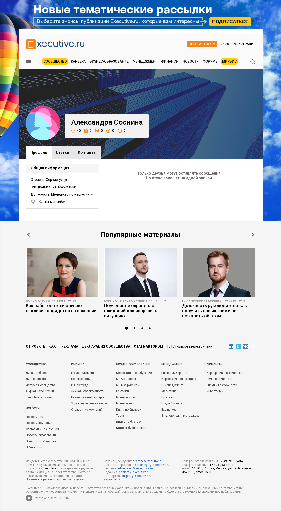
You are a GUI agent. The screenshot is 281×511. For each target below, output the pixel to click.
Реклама (69, 346)
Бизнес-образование (109, 61)
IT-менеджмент (172, 385)
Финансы (170, 61)
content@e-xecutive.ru (134, 472)
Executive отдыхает (39, 397)
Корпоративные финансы (224, 373)
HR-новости (34, 447)
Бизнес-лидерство (174, 373)
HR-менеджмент (82, 373)
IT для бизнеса (171, 403)
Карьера (78, 61)
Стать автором (202, 44)
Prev (28, 235)
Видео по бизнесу (129, 421)
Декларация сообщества (106, 346)
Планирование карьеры (202, 300)
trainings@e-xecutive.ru (153, 465)
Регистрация (244, 44)
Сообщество (55, 61)
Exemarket (168, 409)
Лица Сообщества (38, 373)
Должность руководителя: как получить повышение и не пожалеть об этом (214, 310)
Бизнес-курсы (125, 397)
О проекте (35, 346)
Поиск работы (38, 300)
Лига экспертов (37, 379)
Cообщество (36, 364)
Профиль (38, 152)
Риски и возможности (222, 385)
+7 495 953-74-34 (231, 461)
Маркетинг (168, 391)
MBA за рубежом (128, 385)
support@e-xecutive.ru (136, 476)
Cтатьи (62, 152)
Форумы (210, 61)
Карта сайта (112, 479)
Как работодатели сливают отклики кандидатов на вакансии (61, 308)
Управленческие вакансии (90, 403)
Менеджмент (145, 61)
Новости (191, 61)
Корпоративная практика (178, 379)
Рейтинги (122, 391)
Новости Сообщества (41, 441)
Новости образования (41, 435)
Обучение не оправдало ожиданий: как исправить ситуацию (130, 310)
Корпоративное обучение (125, 300)
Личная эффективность (87, 391)
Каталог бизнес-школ (131, 428)
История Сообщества (41, 385)
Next (252, 235)
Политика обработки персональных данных (56, 479)
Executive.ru (51, 468)
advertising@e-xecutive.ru (135, 468)
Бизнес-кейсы (126, 403)
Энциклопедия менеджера (180, 415)
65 (74, 300)
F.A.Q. (53, 346)
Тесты (120, 415)
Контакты (87, 152)
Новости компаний (39, 423)
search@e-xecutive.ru (147, 461)
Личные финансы (219, 379)
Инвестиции (215, 391)
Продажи (167, 397)
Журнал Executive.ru (40, 391)
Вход (224, 44)
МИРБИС (229, 61)
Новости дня (35, 417)
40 (76, 130)
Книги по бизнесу (128, 409)
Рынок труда (79, 385)
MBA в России (126, 379)
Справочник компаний (87, 409)
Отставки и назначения (42, 429)
